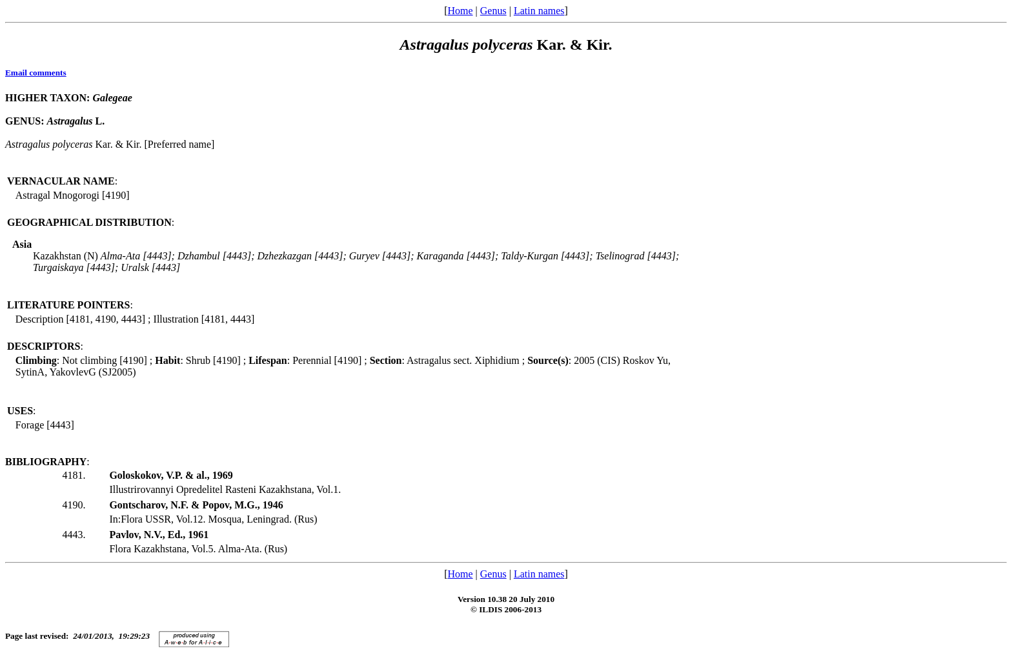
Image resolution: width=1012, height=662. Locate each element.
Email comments (35, 72)
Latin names (539, 10)
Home (459, 10)
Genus (493, 10)
